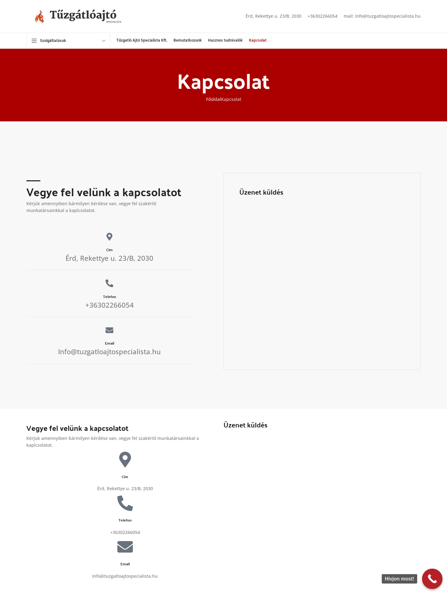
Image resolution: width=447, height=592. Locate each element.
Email (109, 343)
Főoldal (213, 99)
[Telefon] (109, 283)
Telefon (109, 296)
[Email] (109, 330)
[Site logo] (83, 16)
